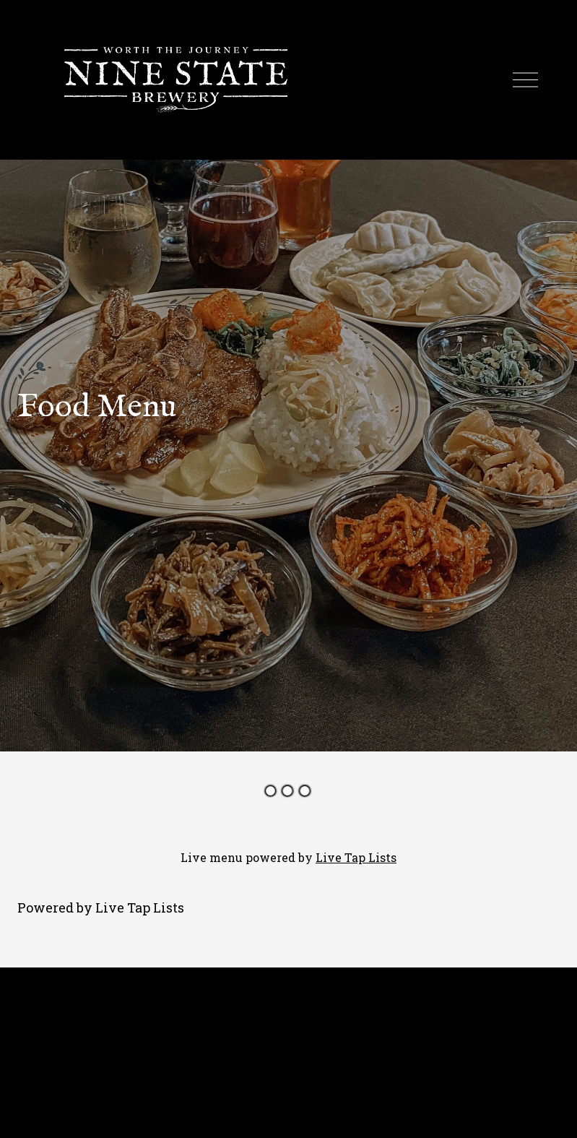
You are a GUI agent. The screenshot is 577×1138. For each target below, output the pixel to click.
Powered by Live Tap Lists (100, 907)
